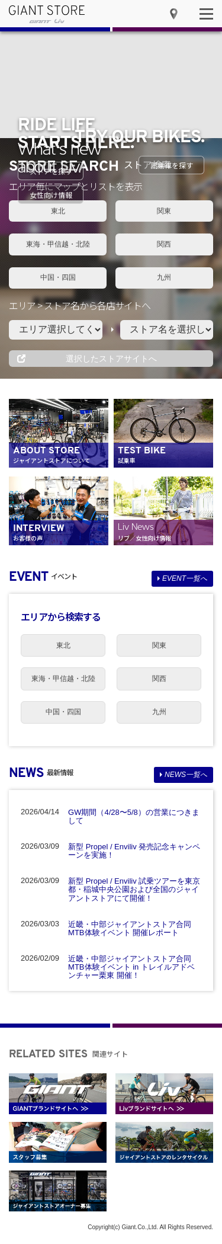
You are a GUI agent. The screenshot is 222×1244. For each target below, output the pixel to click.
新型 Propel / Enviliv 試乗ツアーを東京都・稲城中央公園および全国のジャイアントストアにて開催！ (134, 889)
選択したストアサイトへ (111, 358)
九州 (164, 277)
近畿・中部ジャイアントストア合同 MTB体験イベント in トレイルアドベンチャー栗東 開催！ (131, 967)
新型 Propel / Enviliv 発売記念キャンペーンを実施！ (134, 850)
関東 (164, 211)
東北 (58, 211)
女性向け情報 (51, 195)
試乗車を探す (171, 165)
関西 (164, 244)
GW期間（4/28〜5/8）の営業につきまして (134, 816)
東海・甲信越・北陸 (58, 244)
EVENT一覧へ (184, 578)
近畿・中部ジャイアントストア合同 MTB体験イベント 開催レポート (129, 928)
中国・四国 (58, 277)
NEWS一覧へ (186, 774)
